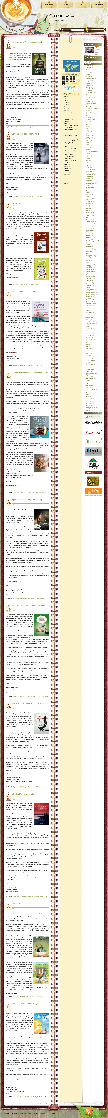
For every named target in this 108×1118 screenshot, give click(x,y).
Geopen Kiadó (89, 176)
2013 (65, 177)
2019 (65, 102)
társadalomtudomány (91, 373)
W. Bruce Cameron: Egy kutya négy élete (30, 605)
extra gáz (88, 153)
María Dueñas (89, 280)
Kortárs (66, 4)
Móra (87, 291)
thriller (87, 384)
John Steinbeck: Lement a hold (25, 134)
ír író (87, 205)
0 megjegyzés (35, 126)
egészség (88, 135)
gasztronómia (15, 365)
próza (87, 326)
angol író (88, 83)
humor (87, 196)
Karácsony (88, 226)
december (68, 112)
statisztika (88, 348)
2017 (65, 106)
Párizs (87, 314)
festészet (88, 156)
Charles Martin (15, 896)
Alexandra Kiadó (90, 76)
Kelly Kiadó (89, 232)
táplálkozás (89, 371)
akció (87, 71)
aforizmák (88, 67)
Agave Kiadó (89, 69)
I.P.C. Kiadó (89, 198)
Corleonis (88, 117)
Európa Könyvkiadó (91, 151)
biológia (88, 99)
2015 (65, 110)
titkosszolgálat (89, 385)
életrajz (88, 142)
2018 (65, 104)
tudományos (89, 391)
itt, (23, 151)
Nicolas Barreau (90, 296)
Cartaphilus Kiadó (90, 105)
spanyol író (89, 344)
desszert (88, 126)
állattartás (88, 80)
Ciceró (87, 112)
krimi (87, 253)
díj (86, 130)
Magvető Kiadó (90, 271)
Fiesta (87, 158)
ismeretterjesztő (90, 206)
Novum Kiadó (89, 301)
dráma (87, 133)
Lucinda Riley (89, 267)
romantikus (26, 1096)
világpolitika (89, 403)
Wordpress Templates (35, 1113)
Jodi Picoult (89, 215)
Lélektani (88, 258)
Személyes (89, 359)
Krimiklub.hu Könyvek (91, 255)
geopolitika (88, 178)
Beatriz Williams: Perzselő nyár (25, 1004)
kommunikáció (89, 246)
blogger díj (88, 101)
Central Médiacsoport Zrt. (18, 492)
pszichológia (89, 328)
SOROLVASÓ (64, 16)
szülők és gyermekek (91, 367)
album (87, 74)
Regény (82, 4)
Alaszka (88, 72)
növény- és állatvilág (91, 303)
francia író (88, 167)
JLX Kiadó (88, 214)
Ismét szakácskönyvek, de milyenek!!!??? (30, 373)
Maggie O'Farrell (90, 269)
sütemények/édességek (92, 351)
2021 (65, 100)
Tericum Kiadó (89, 378)
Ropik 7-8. (16, 203)
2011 (65, 181)
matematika (89, 282)
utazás (87, 394)
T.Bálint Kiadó (30, 365)
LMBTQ (88, 266)
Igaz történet (89, 201)
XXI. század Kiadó (90, 407)
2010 (65, 183)
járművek (88, 208)
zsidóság (88, 410)
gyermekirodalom (16, 284)
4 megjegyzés (44, 696)
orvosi (87, 310)
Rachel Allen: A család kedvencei (26, 292)
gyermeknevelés (90, 183)
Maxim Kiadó (15, 126)
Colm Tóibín (89, 115)
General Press (23, 896)
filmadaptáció (89, 160)
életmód (88, 140)
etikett (87, 149)
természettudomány (91, 382)
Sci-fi (87, 341)
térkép (87, 380)
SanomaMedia (89, 339)
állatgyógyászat (90, 78)
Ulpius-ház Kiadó (90, 392)
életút (87, 144)
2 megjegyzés (40, 996)
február (67, 170)
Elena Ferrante (90, 139)
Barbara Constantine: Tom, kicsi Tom (28, 703)
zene (87, 409)
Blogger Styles (52, 1113)
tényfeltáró (88, 375)
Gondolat (88, 180)
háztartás (88, 189)
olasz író (88, 307)
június (66, 123)
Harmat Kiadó (89, 187)
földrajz (88, 165)
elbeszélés (88, 137)
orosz (87, 308)
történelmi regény (90, 389)
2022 (65, 98)
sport (87, 346)
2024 (65, 96)
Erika (98, 47)
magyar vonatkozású (91, 276)
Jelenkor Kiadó (90, 212)
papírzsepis (89, 312)
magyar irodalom (90, 273)
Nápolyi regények (90, 294)
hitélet (87, 192)
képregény (88, 235)
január (67, 172)
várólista (88, 400)
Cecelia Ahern (89, 106)
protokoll (88, 324)
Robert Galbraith (90, 332)
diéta (87, 128)
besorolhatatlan (90, 97)
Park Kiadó (89, 316)
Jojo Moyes (89, 219)
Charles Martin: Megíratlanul (24, 794)
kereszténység (89, 237)
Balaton (88, 96)
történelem (88, 387)
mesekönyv (31, 996)
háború (87, 185)
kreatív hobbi (89, 251)
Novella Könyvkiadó (91, 299)
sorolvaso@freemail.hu (90, 62)
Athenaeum (89, 94)
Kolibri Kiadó (89, 244)
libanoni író (89, 260)
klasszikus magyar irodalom (93, 241)
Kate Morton (89, 228)
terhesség (88, 376)
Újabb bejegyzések (13, 1103)
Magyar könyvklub (90, 274)
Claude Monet (89, 114)
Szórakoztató (99, 4)
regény (21, 126)
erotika (87, 148)
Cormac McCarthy (90, 119)
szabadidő (88, 355)
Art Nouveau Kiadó (91, 92)
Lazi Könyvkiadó (90, 257)
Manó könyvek (89, 278)
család (87, 123)
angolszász (89, 85)
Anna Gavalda (89, 89)
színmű (88, 362)
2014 (65, 174)
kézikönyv (88, 239)
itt (25, 151)
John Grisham (89, 217)
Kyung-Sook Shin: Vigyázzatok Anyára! (29, 499)
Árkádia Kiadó (89, 90)
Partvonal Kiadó (90, 317)
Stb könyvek (89, 350)
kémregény (89, 233)
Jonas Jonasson (90, 221)
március (67, 168)
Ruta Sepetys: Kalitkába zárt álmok (27, 42)
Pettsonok (16, 903)
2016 (65, 108)
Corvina (88, 121)
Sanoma (88, 337)
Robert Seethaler (90, 333)
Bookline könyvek (90, 103)
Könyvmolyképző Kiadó (18, 196)
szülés (87, 366)
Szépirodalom (49, 4)
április (66, 166)
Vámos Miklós (89, 398)
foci (87, 162)
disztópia (88, 131)
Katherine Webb (90, 230)
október (67, 117)
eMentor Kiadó (90, 146)
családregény (89, 124)
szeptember (68, 119)
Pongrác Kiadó (90, 321)
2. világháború (89, 65)
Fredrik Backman (90, 169)
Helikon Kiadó (89, 190)
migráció (88, 287)
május (66, 164)
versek (87, 401)
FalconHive (25, 1113)
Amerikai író (89, 81)
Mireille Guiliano (90, 289)
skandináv (88, 342)
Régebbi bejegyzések (41, 1103)
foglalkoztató (89, 164)
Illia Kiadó (88, 203)
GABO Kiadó (89, 171)
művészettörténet (90, 292)
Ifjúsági (14, 696)
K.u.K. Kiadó (89, 223)
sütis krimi (88, 353)
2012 (65, 179)
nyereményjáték (90, 305)
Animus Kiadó (89, 87)
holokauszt (88, 194)
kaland (87, 224)
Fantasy (88, 155)
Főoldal (27, 1103)
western (88, 405)
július (66, 121)
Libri (87, 262)
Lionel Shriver (89, 264)
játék (87, 210)
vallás (87, 396)
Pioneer (88, 319)
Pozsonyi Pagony (90, 323)
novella (88, 298)
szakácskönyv (23, 365)
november (68, 115)
